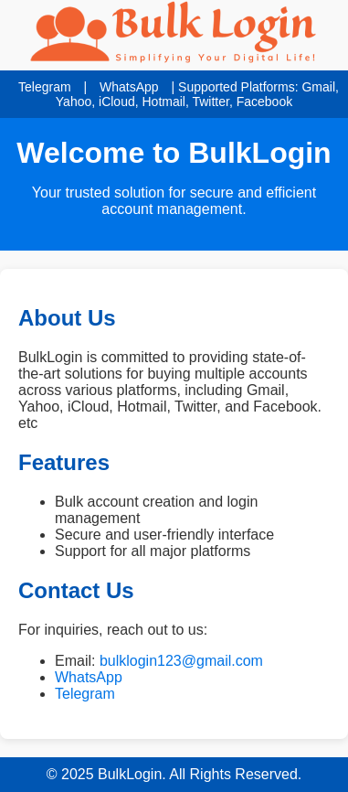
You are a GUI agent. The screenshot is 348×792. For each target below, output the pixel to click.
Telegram (44, 87)
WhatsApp (129, 87)
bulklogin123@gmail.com (181, 661)
